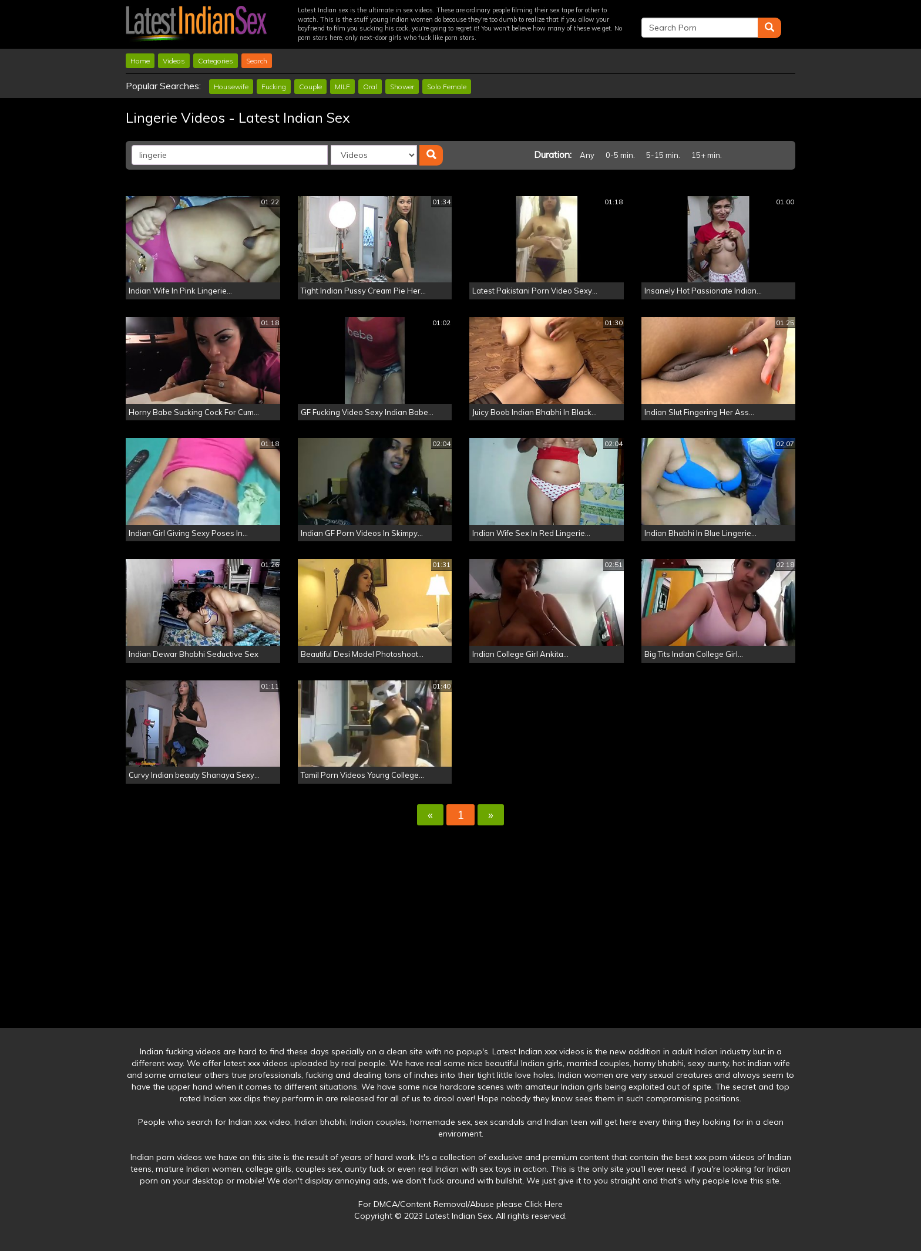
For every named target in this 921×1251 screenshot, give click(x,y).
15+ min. (706, 155)
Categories (215, 60)
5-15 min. (663, 155)
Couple (310, 86)
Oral (370, 86)
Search (256, 60)
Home (140, 60)
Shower (402, 86)
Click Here (544, 1204)
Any (587, 155)
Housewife (231, 86)
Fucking (273, 86)
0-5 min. (620, 155)
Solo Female (446, 86)
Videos (174, 60)
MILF (342, 86)
